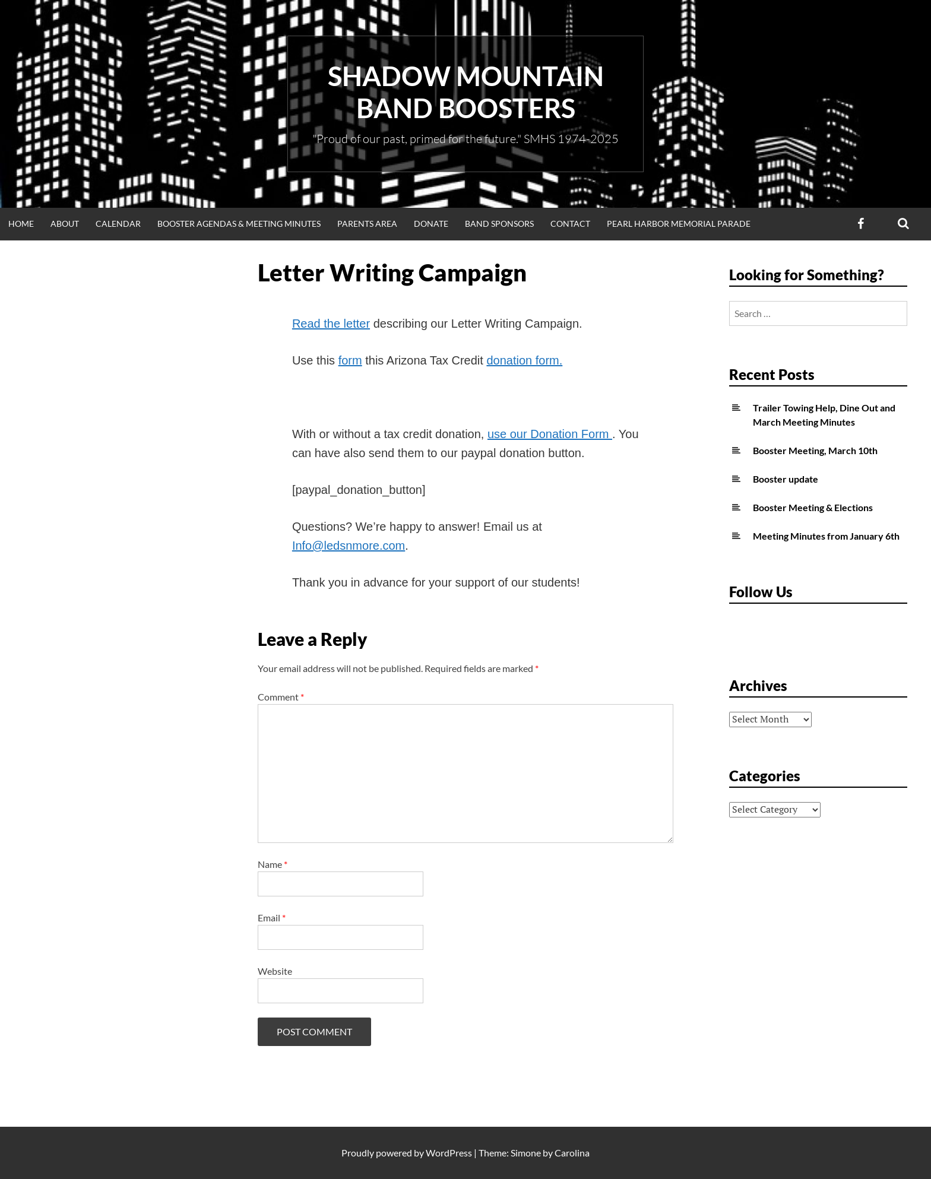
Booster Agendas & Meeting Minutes (239, 223)
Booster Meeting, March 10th (815, 450)
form (350, 360)
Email (272, 917)
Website (275, 971)
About (64, 223)
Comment (281, 696)
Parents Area (367, 223)
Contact (570, 223)
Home (21, 223)
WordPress (449, 1152)
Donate (431, 223)
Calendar (118, 223)
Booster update (785, 478)
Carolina (572, 1152)
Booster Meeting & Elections (813, 507)
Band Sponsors (499, 223)
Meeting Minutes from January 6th (826, 535)
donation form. (524, 360)
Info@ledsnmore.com (348, 545)
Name (272, 864)
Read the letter (331, 323)
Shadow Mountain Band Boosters (466, 92)
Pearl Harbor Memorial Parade (678, 223)
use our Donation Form (549, 433)
